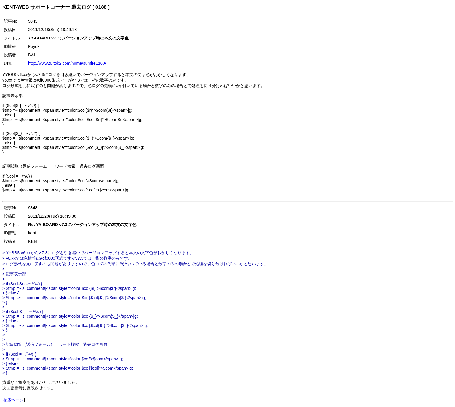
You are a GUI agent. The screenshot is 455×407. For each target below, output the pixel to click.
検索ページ (13, 400)
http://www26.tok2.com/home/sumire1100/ (67, 63)
